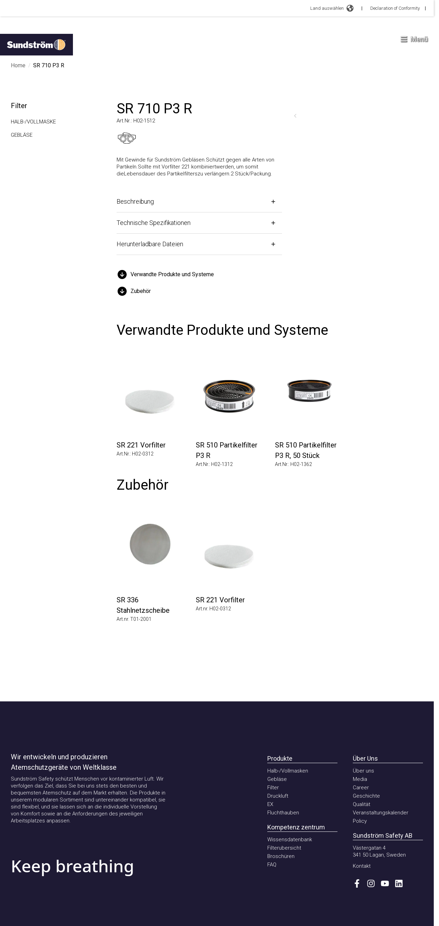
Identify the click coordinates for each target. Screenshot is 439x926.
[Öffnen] (199, 201)
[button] (199, 274)
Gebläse (21, 135)
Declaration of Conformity (395, 8)
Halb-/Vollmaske (33, 122)
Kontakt (362, 866)
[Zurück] (295, 116)
